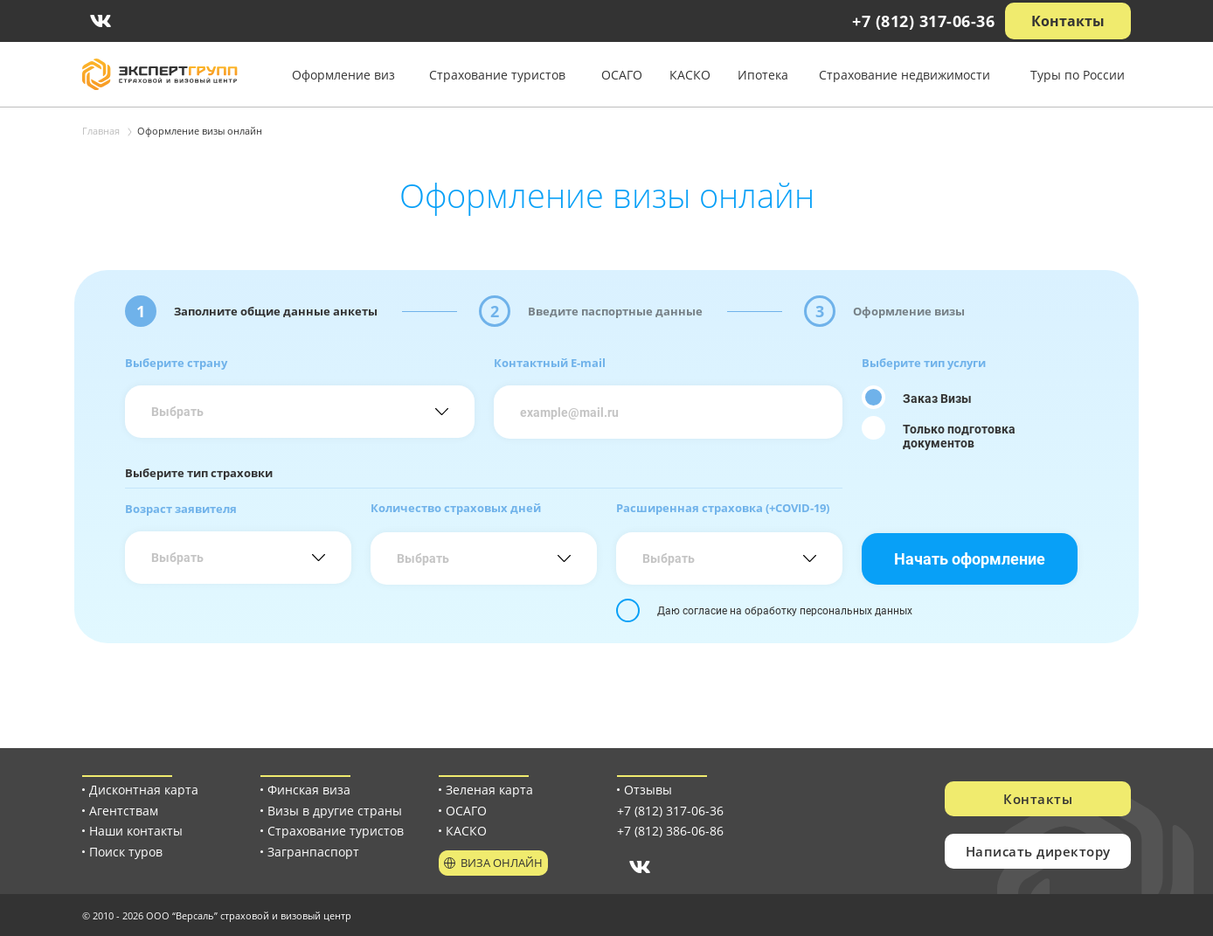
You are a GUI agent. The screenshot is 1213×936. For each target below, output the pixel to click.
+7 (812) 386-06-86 (670, 830)
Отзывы (648, 789)
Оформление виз (343, 74)
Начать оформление (969, 558)
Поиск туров (126, 851)
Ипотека (763, 74)
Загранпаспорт (313, 851)
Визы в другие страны (334, 810)
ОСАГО (621, 74)
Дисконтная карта (143, 789)
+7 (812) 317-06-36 (923, 20)
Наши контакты (136, 830)
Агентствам (123, 810)
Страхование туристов (497, 74)
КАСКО (689, 74)
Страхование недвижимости (904, 74)
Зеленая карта (489, 789)
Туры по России (1077, 74)
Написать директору (1038, 851)
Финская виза (308, 789)
